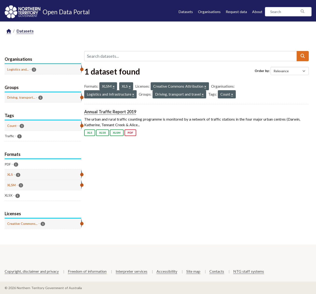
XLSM (116, 132)
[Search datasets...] (190, 56)
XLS (89, 132)
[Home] (9, 31)
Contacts (216, 271)
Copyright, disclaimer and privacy (32, 271)
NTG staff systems (248, 271)
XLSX (102, 132)
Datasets (185, 11)
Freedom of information (87, 271)
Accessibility (166, 271)
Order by (262, 71)
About (257, 11)
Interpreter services (131, 271)
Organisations (209, 11)
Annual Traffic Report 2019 (110, 111)
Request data (236, 11)
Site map (193, 271)
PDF (130, 132)
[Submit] (303, 56)
